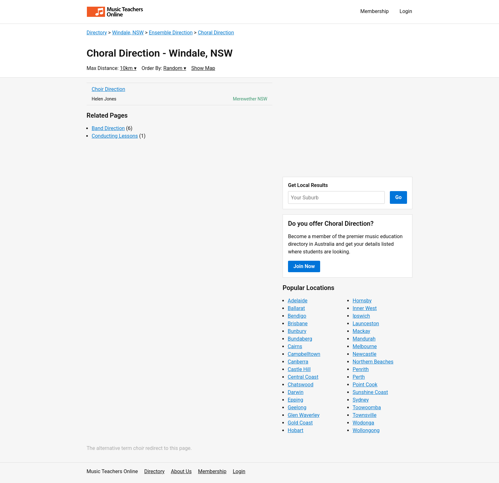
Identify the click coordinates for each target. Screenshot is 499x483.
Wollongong (366, 430)
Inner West (365, 308)
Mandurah (364, 339)
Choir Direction (108, 89)
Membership (374, 11)
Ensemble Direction (171, 33)
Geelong (297, 407)
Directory (97, 33)
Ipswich (361, 316)
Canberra (298, 362)
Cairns (295, 346)
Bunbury (297, 331)
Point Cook (365, 385)
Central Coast (303, 377)
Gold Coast (300, 423)
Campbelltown (304, 354)
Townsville (364, 415)
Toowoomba (367, 407)
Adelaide (297, 301)
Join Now (304, 266)
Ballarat (296, 308)
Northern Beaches (373, 362)
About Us (181, 471)
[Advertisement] (347, 127)
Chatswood (300, 385)
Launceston (366, 324)
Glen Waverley (304, 415)
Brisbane (298, 324)
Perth (359, 377)
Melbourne (365, 346)
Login (406, 11)
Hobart (295, 430)
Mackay (361, 331)
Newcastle (364, 354)
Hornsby (362, 301)
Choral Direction (216, 33)
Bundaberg (300, 339)
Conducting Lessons (115, 136)
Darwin (296, 392)
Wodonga (363, 423)
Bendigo (297, 316)
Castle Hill (299, 369)
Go (398, 197)
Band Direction (108, 128)
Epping (295, 400)
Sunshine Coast (370, 392)
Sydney (361, 400)
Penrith (361, 369)
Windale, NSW (128, 33)
